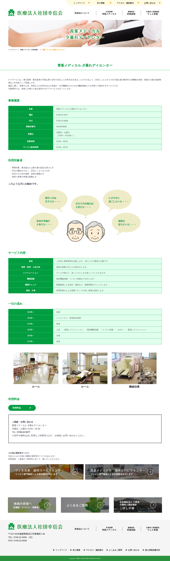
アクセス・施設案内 (125, 3)
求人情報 (100, 3)
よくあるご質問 (115, 550)
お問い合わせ (149, 3)
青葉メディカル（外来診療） (29, 50)
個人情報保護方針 (152, 550)
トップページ (79, 3)
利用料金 (16, 408)
